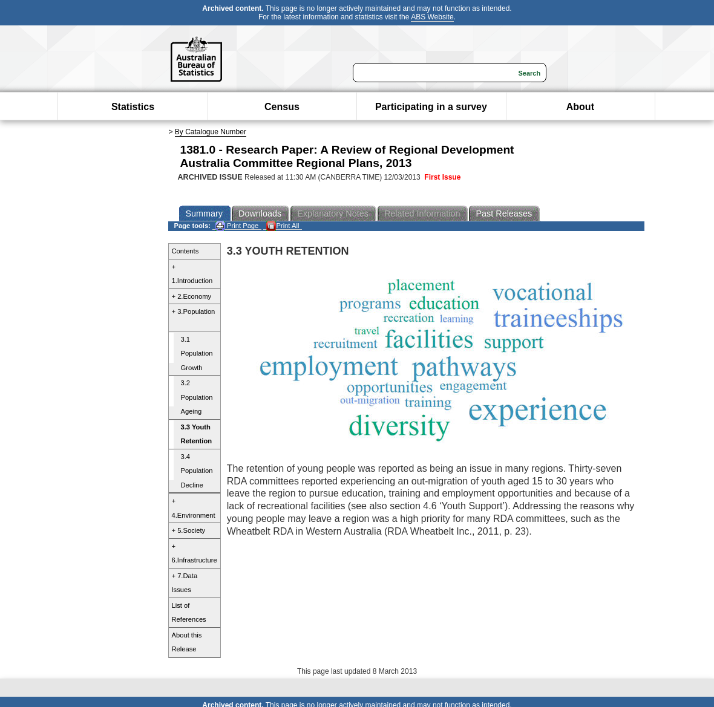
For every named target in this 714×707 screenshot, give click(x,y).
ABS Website (432, 17)
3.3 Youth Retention (196, 434)
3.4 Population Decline (197, 471)
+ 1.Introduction (192, 274)
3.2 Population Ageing (197, 397)
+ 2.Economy (192, 296)
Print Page (236, 226)
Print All (282, 226)
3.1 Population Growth (197, 353)
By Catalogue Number (210, 132)
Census (282, 107)
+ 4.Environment (193, 508)
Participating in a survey (431, 107)
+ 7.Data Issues (185, 583)
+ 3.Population (193, 311)
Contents (185, 251)
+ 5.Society (189, 530)
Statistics (132, 107)
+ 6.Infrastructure (194, 553)
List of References (189, 613)
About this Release (187, 642)
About (580, 107)
